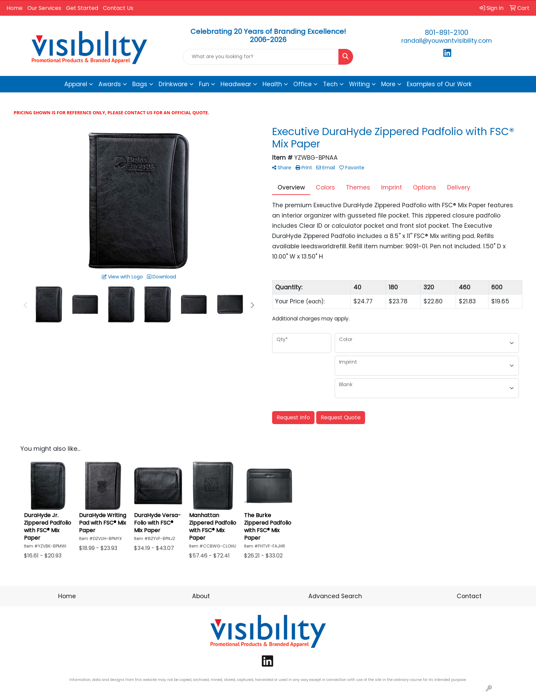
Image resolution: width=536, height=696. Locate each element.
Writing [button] (359, 84)
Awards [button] (109, 84)
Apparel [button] (75, 84)
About (201, 596)
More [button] (388, 84)
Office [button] (302, 84)
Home (14, 8)
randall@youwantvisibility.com (446, 41)
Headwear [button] (235, 84)
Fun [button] (204, 84)
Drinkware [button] (173, 84)
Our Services (44, 8)
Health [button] (272, 84)
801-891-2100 (446, 32)
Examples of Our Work (439, 84)
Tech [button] (330, 84)
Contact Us (118, 8)
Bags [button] (139, 84)
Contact (469, 596)
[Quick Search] (261, 57)
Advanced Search (335, 596)
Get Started (82, 8)
